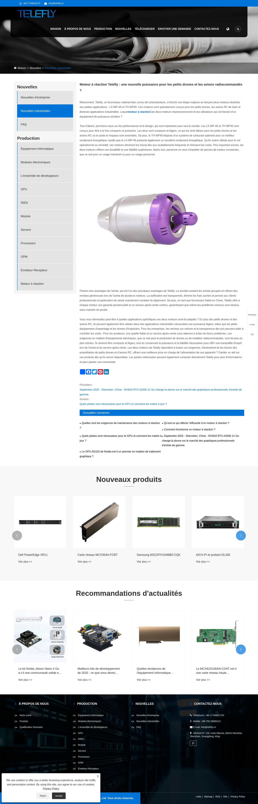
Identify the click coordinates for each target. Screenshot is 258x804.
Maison (55, 29)
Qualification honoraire (31, 727)
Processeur (28, 243)
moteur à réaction (139, 111)
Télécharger (144, 29)
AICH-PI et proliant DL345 (213, 554)
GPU (24, 189)
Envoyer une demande (174, 29)
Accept (58, 795)
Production (102, 29)
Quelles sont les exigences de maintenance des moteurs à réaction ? (120, 425)
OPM (24, 256)
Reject (43, 795)
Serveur (26, 229)
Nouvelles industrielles (58, 68)
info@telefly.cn (56, 3)
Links (198, 796)
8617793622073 (32, 3)
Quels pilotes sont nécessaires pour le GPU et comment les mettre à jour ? (123, 404)
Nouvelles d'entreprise (35, 97)
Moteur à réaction (32, 283)
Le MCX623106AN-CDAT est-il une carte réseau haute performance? (216, 671)
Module (25, 216)
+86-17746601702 (214, 715)
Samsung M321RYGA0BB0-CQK (159, 554)
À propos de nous (77, 29)
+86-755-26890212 (211, 721)
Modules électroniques (35, 162)
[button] (17, 535)
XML (225, 796)
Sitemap (208, 796)
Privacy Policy (238, 796)
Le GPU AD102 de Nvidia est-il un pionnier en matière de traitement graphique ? (120, 454)
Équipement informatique (37, 148)
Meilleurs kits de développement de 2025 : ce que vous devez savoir (98, 671)
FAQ (24, 124)
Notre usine (25, 715)
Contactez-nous (206, 29)
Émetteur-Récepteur (34, 270)
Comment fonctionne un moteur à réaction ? (189, 429)
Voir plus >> (25, 561)
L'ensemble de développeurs (40, 175)
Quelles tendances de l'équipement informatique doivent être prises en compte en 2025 (158, 671)
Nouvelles (123, 29)
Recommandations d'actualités (129, 593)
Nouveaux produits (129, 479)
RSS (217, 796)
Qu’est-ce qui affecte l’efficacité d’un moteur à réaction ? (196, 423)
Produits (24, 721)
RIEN (24, 202)
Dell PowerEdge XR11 (33, 554)
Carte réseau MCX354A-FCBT (97, 554)
